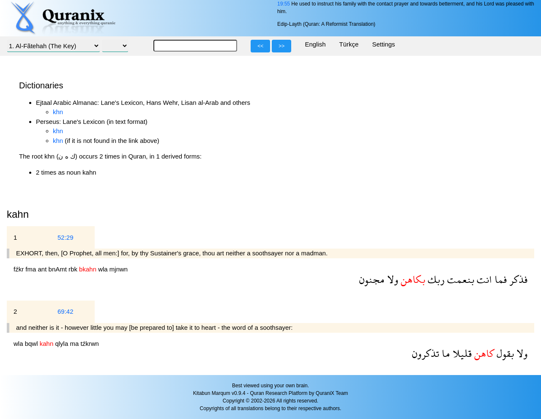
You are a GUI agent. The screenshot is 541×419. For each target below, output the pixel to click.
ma (75, 343)
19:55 (283, 4)
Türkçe (349, 44)
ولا (391, 279)
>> (281, 46)
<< (260, 46)
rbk (73, 269)
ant (43, 269)
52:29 (65, 237)
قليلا (461, 353)
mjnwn (118, 269)
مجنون (372, 279)
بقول (504, 353)
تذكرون (425, 353)
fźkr (19, 269)
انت (483, 279)
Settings (383, 44)
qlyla (62, 343)
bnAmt (59, 269)
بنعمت (459, 279)
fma (31, 269)
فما (499, 279)
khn (58, 111)
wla (103, 269)
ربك (435, 279)
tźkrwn (89, 343)
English (315, 44)
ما (444, 353)
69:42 (65, 311)
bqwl (32, 343)
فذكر (517, 279)
